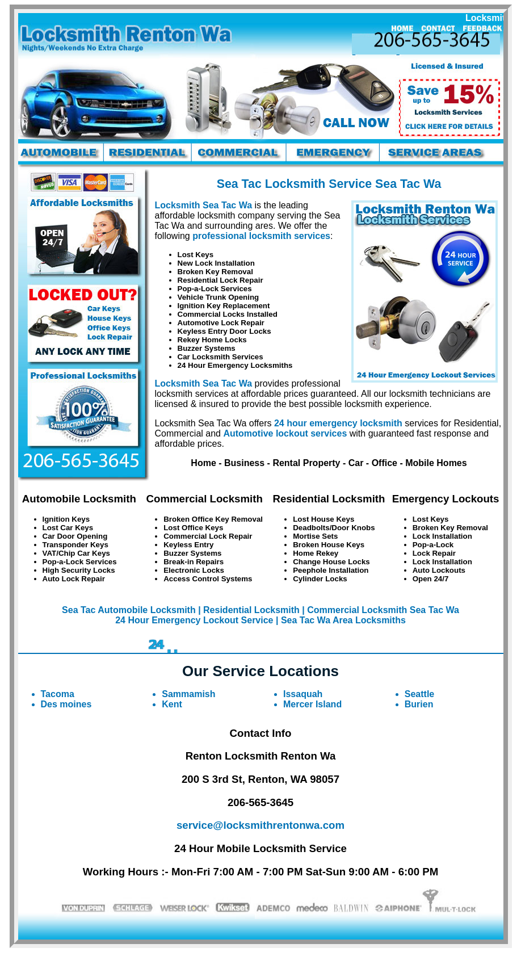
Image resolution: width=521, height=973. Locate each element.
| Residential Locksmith (249, 610)
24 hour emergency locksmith (338, 423)
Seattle (419, 694)
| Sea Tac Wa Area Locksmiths (341, 620)
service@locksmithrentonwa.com (260, 825)
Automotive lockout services (285, 433)
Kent (172, 704)
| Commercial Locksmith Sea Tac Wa (380, 610)
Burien (419, 704)
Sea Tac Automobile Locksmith (129, 610)
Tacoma (57, 694)
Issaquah (302, 694)
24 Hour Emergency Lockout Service (194, 620)
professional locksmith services (261, 236)
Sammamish (188, 694)
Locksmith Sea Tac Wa (204, 205)
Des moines (66, 704)
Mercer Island (312, 704)
